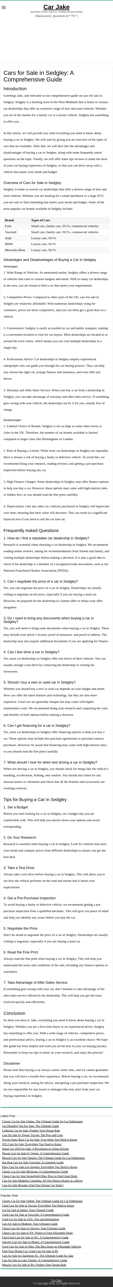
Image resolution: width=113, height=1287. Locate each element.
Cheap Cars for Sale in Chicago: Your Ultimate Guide (33, 1228)
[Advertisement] (56, 38)
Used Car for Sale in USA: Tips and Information (30, 1219)
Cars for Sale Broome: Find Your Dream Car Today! (33, 1185)
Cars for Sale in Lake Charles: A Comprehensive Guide (34, 1260)
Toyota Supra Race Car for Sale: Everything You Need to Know (39, 1139)
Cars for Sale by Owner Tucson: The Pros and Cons (32, 1135)
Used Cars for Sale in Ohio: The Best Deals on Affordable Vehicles (41, 1246)
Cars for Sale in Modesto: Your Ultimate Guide (30, 1223)
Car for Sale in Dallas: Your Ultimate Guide (28, 1210)
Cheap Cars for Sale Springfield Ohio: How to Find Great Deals (39, 1176)
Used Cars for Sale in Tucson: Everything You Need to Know (38, 1205)
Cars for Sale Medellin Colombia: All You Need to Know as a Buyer (42, 1180)
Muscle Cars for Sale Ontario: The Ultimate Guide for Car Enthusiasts (43, 1157)
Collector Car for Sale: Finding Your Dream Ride (31, 1130)
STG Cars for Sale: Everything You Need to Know (32, 1144)
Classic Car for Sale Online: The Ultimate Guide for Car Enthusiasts (42, 1121)
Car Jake (56, 6)
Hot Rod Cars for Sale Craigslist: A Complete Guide (33, 1162)
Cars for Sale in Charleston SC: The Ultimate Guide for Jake (37, 1255)
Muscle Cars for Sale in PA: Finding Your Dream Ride (34, 1264)
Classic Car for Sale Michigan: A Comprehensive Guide (35, 1171)
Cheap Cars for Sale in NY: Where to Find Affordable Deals (37, 1232)
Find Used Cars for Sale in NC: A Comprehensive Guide (35, 1237)
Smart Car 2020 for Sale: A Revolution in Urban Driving (35, 1148)
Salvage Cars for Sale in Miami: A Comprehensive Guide (36, 1242)
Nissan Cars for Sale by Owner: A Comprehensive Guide (35, 1153)
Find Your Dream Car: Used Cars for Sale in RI (30, 1251)
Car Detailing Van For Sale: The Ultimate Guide (30, 1126)
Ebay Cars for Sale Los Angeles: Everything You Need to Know (40, 1167)
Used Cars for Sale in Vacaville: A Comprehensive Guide (35, 1214)
